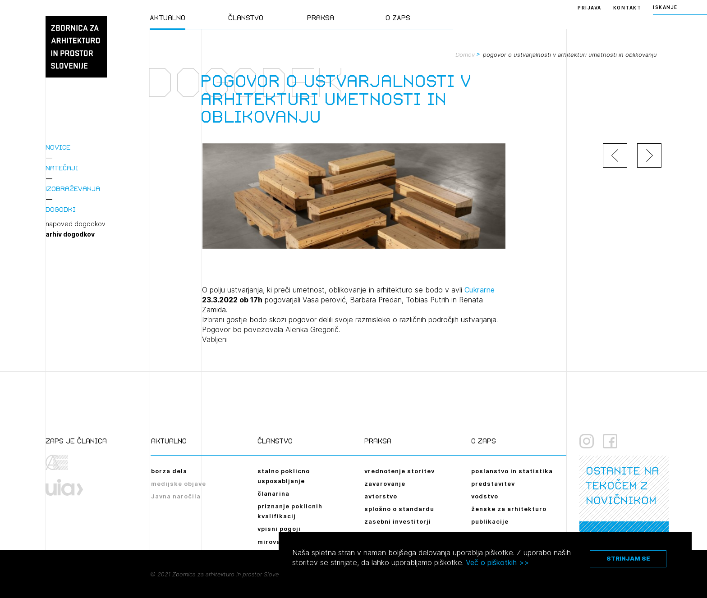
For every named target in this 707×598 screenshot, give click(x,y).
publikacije (490, 521)
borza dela (169, 471)
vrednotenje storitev (399, 471)
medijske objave (178, 483)
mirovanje (274, 542)
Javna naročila (176, 496)
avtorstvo (380, 496)
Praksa (320, 18)
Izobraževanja (73, 188)
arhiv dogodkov (70, 234)
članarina (273, 493)
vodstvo (484, 496)
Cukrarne (479, 290)
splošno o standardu (399, 509)
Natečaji (62, 168)
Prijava (589, 8)
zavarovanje (384, 483)
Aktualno (167, 18)
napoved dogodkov (76, 224)
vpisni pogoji (279, 529)
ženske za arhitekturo (508, 509)
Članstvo (245, 18)
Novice (58, 147)
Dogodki (61, 209)
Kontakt (627, 8)
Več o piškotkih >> (497, 562)
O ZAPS (398, 18)
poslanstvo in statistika (512, 471)
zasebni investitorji (397, 521)
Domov (465, 54)
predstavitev (493, 483)
